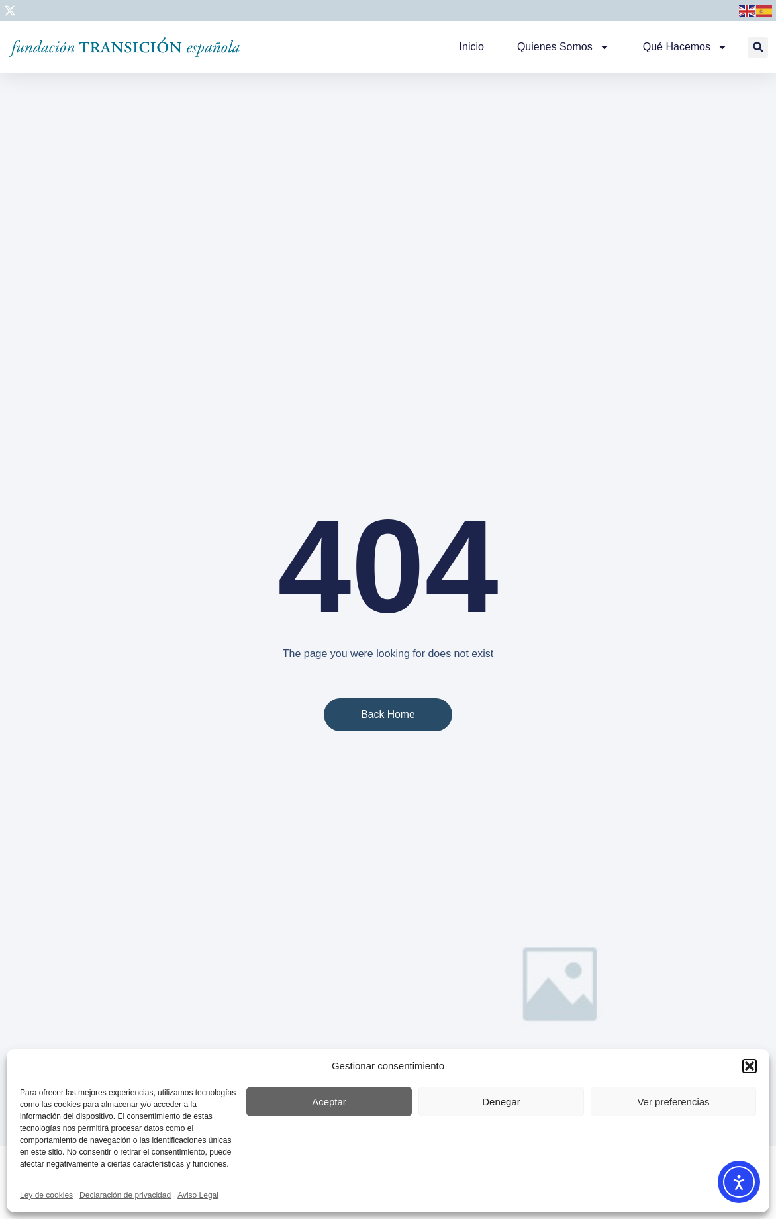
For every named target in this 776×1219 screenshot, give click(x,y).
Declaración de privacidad (125, 1195)
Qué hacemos (685, 47)
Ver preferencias (673, 1101)
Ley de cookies (46, 1195)
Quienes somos (563, 47)
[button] (749, 1066)
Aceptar (329, 1101)
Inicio (472, 46)
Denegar (501, 1101)
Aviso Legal (197, 1195)
